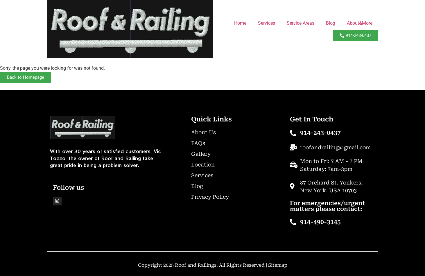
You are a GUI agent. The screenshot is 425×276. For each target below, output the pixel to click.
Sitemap (277, 265)
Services (266, 23)
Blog (330, 23)
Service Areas (300, 23)
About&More (359, 23)
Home (240, 23)
